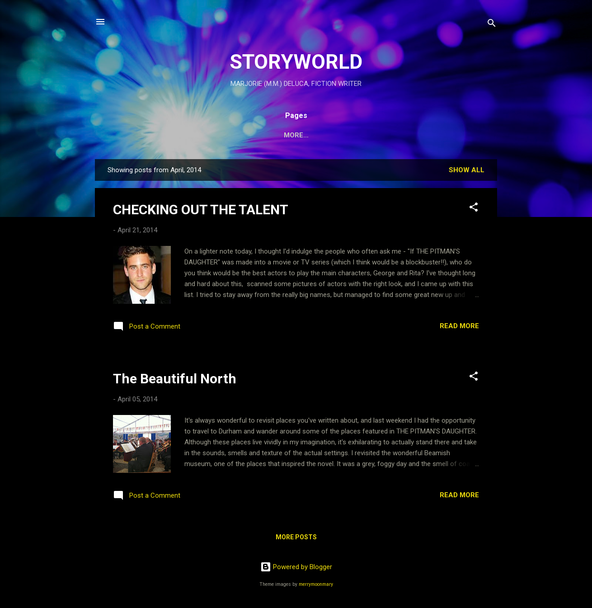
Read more (459, 326)
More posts (296, 537)
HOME (170, 135)
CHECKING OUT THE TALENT (200, 209)
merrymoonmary (316, 584)
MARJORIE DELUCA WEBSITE (384, 135)
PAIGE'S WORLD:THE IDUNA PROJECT (258, 135)
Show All (466, 170)
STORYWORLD (296, 62)
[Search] (491, 24)
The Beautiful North (174, 378)
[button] (473, 209)
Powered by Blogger (296, 567)
